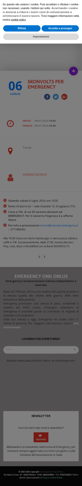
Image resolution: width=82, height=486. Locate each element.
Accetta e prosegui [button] (60, 28)
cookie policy (18, 19)
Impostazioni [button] (41, 36)
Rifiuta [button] (22, 28)
